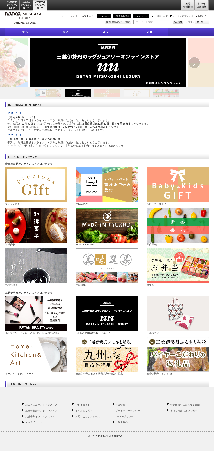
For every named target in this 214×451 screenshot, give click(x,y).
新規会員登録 (123, 16)
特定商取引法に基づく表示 (185, 405)
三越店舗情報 (188, 5)
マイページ (141, 16)
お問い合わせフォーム (87, 416)
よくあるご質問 (84, 410)
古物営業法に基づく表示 (183, 410)
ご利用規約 (122, 422)
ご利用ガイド (161, 16)
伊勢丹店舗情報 (202, 5)
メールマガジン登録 (183, 16)
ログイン (105, 16)
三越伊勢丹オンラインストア (12, 5)
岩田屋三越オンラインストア (40, 5)
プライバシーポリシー (128, 410)
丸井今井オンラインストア (26, 5)
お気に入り (203, 16)
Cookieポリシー (124, 416)
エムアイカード (34, 422)
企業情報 (120, 405)
